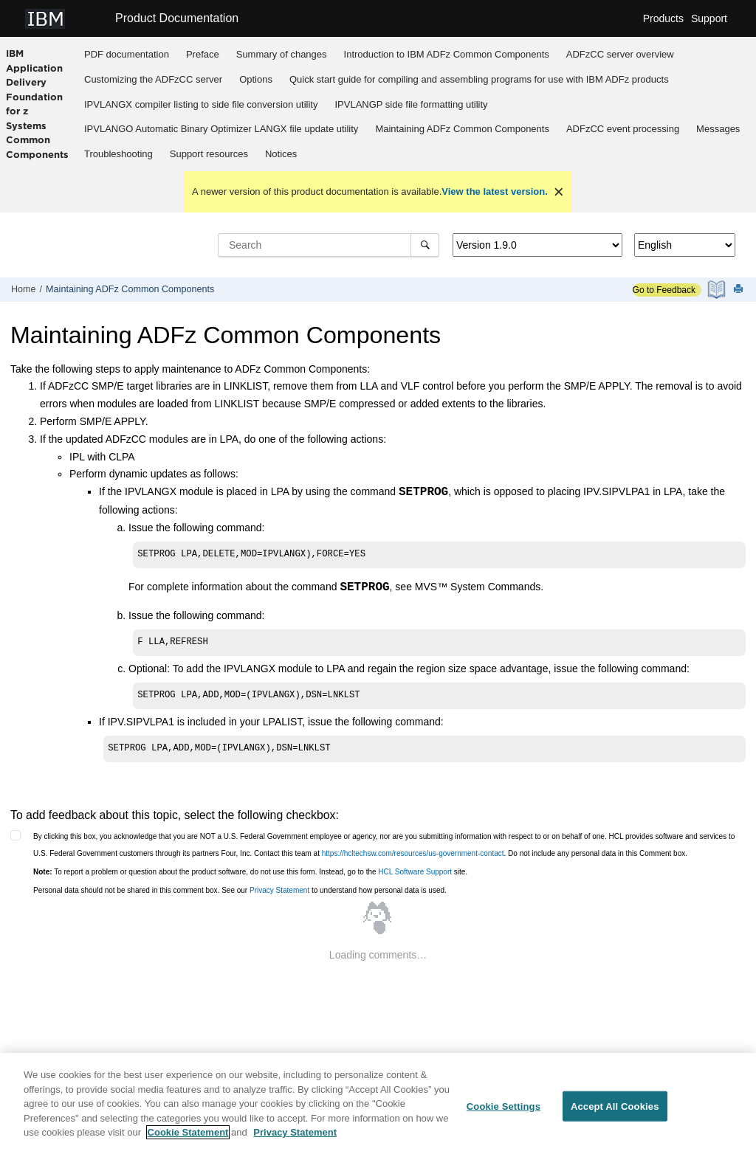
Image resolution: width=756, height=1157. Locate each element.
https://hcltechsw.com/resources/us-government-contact (413, 853)
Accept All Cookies (615, 1111)
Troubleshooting (118, 153)
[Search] (424, 245)
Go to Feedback (664, 290)
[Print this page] (740, 289)
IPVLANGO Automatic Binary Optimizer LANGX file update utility (221, 128)
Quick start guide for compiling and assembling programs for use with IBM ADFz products (479, 79)
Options (255, 79)
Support (709, 18)
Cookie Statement (188, 1138)
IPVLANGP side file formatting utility (410, 104)
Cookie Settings (503, 1111)
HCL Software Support (415, 872)
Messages (718, 128)
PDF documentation (126, 54)
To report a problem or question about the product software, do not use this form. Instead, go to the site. (250, 872)
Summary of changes (281, 54)
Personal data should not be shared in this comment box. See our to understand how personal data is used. (240, 890)
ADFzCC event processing (622, 128)
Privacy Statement (279, 890)
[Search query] (328, 245)
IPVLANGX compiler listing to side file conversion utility (200, 104)
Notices (281, 153)
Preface (202, 54)
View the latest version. (494, 191)
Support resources (209, 153)
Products (663, 18)
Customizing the (153, 79)
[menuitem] (127, 54)
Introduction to (446, 54)
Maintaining (462, 128)
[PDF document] (718, 289)
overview (620, 54)
